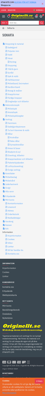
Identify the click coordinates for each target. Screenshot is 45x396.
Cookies (11, 239)
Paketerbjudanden (16, 162)
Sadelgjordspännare (16, 126)
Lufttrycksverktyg (15, 166)
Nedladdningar (14, 218)
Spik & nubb (13, 76)
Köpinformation (14, 236)
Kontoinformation (15, 203)
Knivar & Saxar (14, 148)
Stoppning (12, 65)
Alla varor (9, 191)
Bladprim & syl (14, 152)
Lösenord (12, 207)
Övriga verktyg (14, 170)
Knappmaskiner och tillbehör (20, 159)
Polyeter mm (13, 51)
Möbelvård (10, 180)
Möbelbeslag (11, 177)
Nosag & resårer (15, 90)
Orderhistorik (13, 214)
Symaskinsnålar (17, 144)
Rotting (13, 62)
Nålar (10, 134)
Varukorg (9, 221)
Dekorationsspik (12, 105)
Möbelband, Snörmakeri (18, 83)
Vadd (10, 55)
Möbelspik (12, 108)
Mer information (9, 393)
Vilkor (10, 243)
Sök (7, 228)
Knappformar (13, 94)
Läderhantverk (11, 184)
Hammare (12, 123)
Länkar (11, 246)
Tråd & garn (13, 69)
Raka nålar (15, 141)
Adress (11, 210)
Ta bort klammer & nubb (18, 130)
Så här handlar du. (15, 250)
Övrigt (7, 188)
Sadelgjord (12, 47)
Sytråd (10, 72)
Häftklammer (14, 80)
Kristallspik (13, 112)
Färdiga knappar (15, 98)
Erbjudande (10, 196)
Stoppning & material (14, 44)
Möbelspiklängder (16, 116)
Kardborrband (14, 87)
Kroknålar (14, 137)
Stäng (39, 381)
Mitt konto (9, 200)
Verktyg (8, 119)
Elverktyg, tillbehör (16, 155)
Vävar (10, 58)
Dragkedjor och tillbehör (18, 101)
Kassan (8, 225)
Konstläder (10, 173)
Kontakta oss (13, 254)
